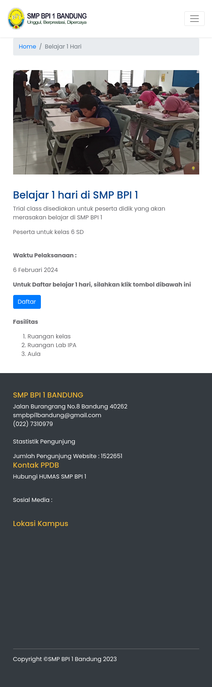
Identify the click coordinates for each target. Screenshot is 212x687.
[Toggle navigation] (194, 18)
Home (27, 46)
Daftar (27, 302)
